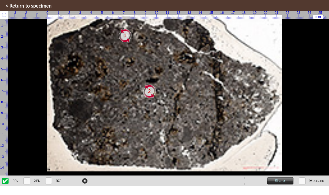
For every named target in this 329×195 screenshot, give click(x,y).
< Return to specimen (28, 6)
